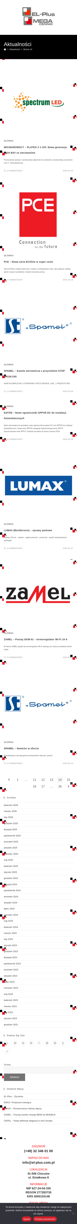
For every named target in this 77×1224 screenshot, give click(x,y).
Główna (8, 141)
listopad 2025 (10, 829)
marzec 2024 (10, 933)
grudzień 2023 (11, 951)
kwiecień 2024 (11, 927)
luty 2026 (8, 817)
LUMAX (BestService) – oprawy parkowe (28, 530)
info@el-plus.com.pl (38, 1162)
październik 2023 (12, 963)
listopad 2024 (10, 884)
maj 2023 (8, 994)
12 (43, 779)
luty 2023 (8, 1012)
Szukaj (7, 1064)
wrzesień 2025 (11, 841)
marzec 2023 (10, 1006)
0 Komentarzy (15, 171)
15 (68, 779)
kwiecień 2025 (11, 866)
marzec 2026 (10, 811)
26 (60, 786)
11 (34, 779)
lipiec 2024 (9, 908)
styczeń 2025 (10, 872)
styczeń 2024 (10, 945)
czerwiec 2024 (11, 915)
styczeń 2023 (10, 1018)
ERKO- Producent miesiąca (17, 1102)
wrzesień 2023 (11, 969)
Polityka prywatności (45, 1219)
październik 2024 (12, 890)
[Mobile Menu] (71, 32)
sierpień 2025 (10, 847)
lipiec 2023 (9, 982)
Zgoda (26, 1219)
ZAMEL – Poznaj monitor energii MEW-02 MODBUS (29, 1114)
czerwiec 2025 (11, 854)
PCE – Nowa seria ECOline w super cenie (28, 261)
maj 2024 (8, 921)
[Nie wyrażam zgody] (73, 1213)
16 (34, 786)
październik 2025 (12, 835)
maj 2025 (8, 860)
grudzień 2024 (11, 878)
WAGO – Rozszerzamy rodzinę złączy (22, 1108)
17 (43, 786)
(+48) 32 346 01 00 (38, 1151)
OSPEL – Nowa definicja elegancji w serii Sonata (28, 1120)
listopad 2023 (10, 957)
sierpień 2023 (10, 976)
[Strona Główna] (5, 49)
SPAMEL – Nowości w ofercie (21, 748)
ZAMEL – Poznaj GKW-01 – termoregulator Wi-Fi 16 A (35, 639)
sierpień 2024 (10, 902)
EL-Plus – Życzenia (13, 1096)
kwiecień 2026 (11, 805)
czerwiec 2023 (11, 988)
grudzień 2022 (11, 1024)
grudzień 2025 (11, 823)
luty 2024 (8, 939)
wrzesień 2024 (11, 896)
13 (51, 779)
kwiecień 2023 (11, 1000)
